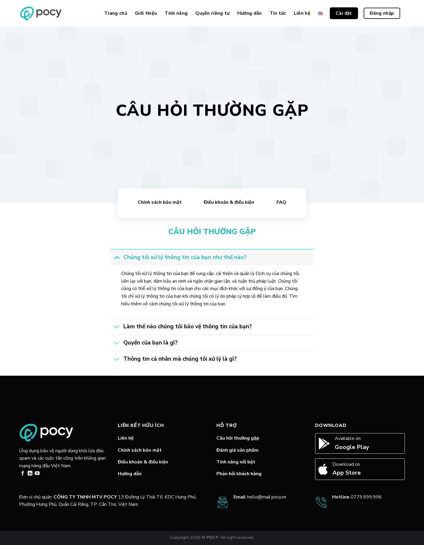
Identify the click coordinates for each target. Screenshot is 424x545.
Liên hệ (302, 13)
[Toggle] (116, 257)
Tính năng (176, 13)
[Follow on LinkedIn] (30, 473)
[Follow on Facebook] (22, 473)
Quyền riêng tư (212, 13)
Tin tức (278, 13)
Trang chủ (115, 13)
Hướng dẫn (249, 13)
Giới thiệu (146, 13)
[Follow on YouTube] (37, 473)
